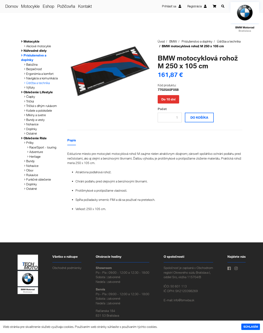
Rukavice (31, 175)
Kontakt (85, 6)
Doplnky (30, 129)
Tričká (29, 101)
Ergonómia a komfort (39, 73)
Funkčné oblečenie (37, 179)
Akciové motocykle (37, 46)
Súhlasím (250, 326)
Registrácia (197, 6)
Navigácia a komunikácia (41, 78)
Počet (162, 109)
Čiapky (29, 96)
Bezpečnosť (33, 69)
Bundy (29, 161)
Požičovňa (66, 6)
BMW (173, 41)
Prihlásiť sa (171, 6)
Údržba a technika (37, 83)
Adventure (35, 152)
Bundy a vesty (34, 120)
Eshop (48, 6)
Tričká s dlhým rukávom (40, 106)
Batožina (30, 64)
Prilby (29, 142)
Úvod (161, 41)
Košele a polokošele (38, 110)
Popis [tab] (71, 140)
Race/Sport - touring (41, 147)
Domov (11, 6)
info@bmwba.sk (184, 300)
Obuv (28, 170)
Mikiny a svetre (35, 115)
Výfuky (29, 87)
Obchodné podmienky (66, 268)
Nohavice (31, 124)
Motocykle (30, 6)
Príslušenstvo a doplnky (197, 41)
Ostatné (30, 133)
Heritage (33, 156)
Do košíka (199, 117)
